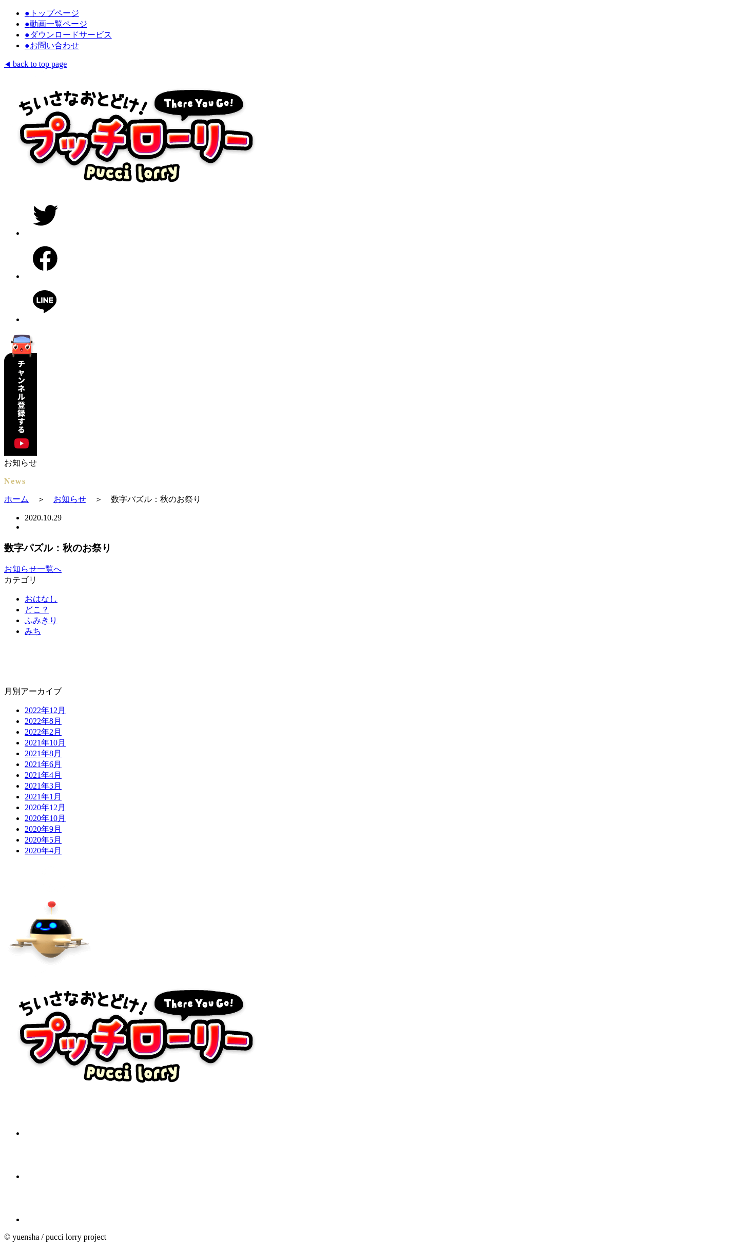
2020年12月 (45, 807)
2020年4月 (43, 850)
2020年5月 (43, 839)
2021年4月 (43, 775)
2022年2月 (43, 731)
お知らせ (69, 499)
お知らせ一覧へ (33, 569)
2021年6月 (43, 764)
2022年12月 (45, 710)
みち (33, 631)
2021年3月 (43, 785)
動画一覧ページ (56, 24)
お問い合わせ (52, 45)
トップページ (52, 13)
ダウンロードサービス (68, 34)
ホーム (16, 499)
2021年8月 (43, 753)
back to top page (35, 64)
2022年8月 (43, 721)
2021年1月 (43, 796)
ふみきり (41, 620)
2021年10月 (45, 742)
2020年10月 (45, 818)
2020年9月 (43, 829)
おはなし (41, 598)
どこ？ (37, 609)
